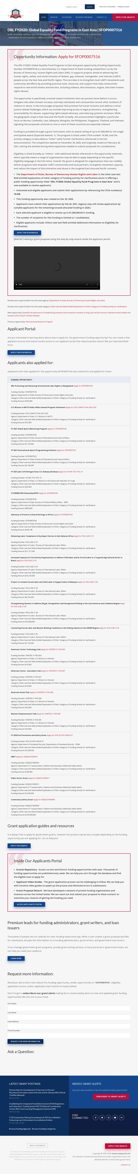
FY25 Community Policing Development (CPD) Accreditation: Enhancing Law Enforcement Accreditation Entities (35, 1118)
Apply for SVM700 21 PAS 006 (41, 692)
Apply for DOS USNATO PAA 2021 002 (81, 407)
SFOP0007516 (75, 38)
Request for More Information (25, 1041)
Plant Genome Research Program (39, 322)
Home (43, 17)
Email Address (13, 1021)
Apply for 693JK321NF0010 (27, 757)
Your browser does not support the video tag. (57, 268)
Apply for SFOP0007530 (57, 429)
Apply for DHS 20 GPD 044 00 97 (60, 735)
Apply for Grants (125, 17)
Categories (66, 17)
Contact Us (102, 17)
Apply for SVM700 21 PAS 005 (48, 714)
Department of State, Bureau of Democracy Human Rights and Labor (39, 38)
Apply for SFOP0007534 (63, 514)
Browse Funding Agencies (20, 1129)
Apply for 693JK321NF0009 (44, 799)
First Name (12, 1003)
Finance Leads (123, 7)
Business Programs (84, 17)
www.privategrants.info (121, 1153)
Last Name (12, 1012)
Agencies (54, 17)
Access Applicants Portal (29, 904)
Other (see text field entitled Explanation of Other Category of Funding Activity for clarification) (57, 34)
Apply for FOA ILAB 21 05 (109, 628)
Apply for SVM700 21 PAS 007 (53, 671)
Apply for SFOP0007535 (48, 493)
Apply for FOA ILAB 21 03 (26, 560)
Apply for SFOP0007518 (83, 386)
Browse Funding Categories (44, 1129)
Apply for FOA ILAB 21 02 (88, 582)
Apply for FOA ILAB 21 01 (84, 536)
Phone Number (14, 1030)
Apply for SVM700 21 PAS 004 (53, 649)
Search (90, 7)
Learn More (16, 958)
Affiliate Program (107, 7)
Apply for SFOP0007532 (66, 450)
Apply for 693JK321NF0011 (39, 778)
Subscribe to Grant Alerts (111, 1096)
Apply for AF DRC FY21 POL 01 (71, 472)
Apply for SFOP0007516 (79, 56)
